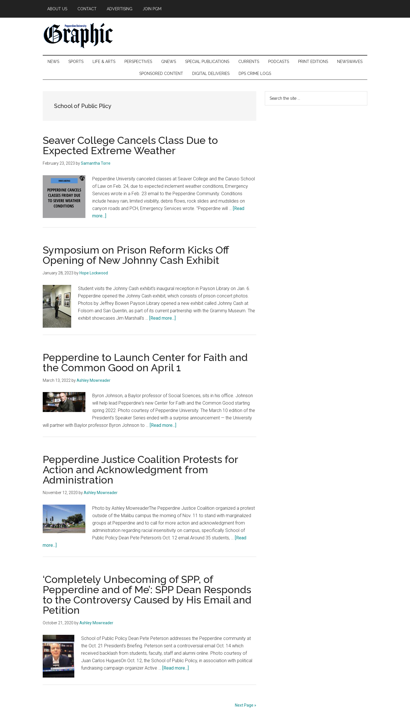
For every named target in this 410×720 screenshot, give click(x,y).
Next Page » (245, 705)
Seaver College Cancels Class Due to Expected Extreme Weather (130, 145)
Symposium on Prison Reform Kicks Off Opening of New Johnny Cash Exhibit (136, 255)
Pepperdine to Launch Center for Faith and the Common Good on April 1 (145, 362)
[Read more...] (162, 318)
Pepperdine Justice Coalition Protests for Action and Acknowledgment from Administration (140, 469)
